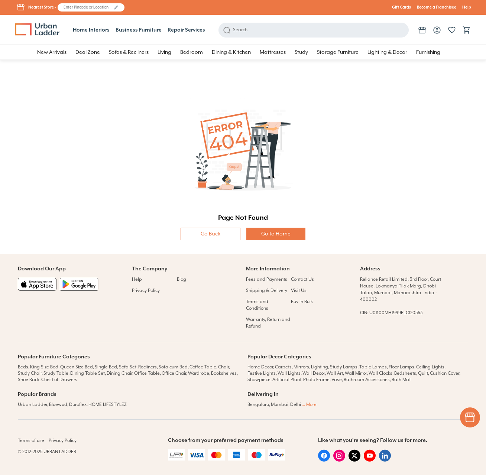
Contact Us (302, 279)
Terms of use (31, 440)
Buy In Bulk (302, 302)
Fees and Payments (266, 279)
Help (466, 7)
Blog (181, 279)
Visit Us (299, 290)
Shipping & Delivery (266, 290)
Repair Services (186, 30)
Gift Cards (401, 7)
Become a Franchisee (436, 7)
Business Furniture (139, 30)
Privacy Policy (146, 290)
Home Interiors (91, 30)
